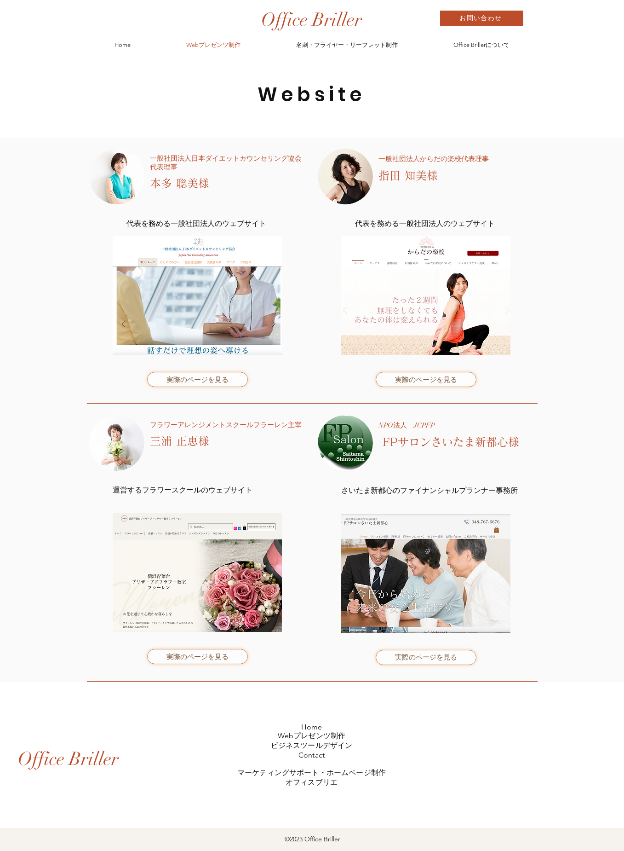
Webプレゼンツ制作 (312, 735)
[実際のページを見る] (197, 379)
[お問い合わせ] (481, 18)
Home (311, 727)
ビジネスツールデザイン (312, 745)
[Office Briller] (311, 20)
